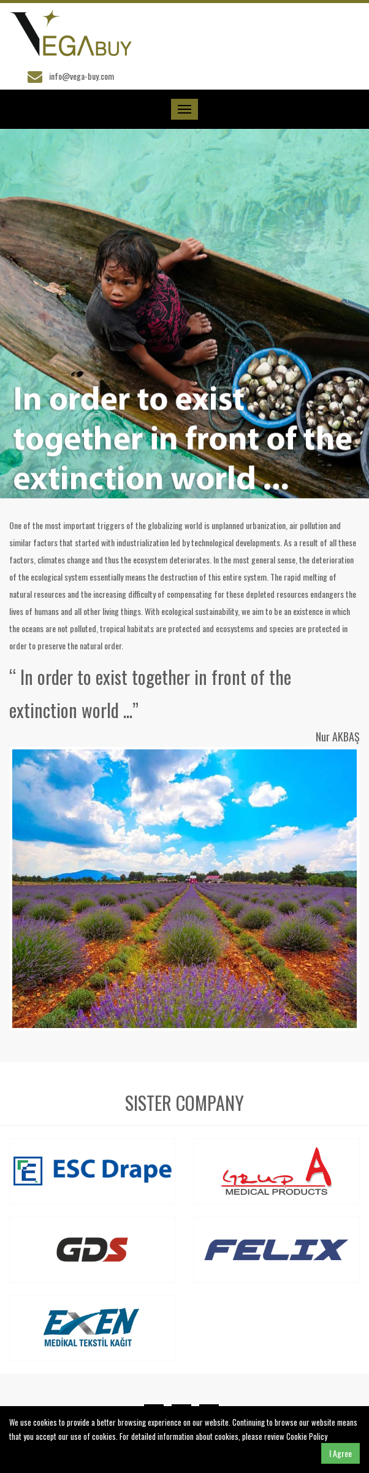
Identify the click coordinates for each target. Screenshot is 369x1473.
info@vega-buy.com (81, 75)
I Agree (340, 1453)
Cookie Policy (306, 1436)
